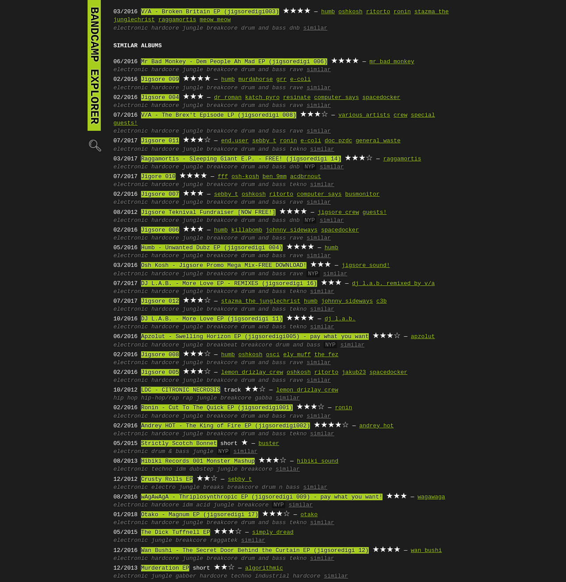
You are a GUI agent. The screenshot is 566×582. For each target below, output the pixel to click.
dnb (294, 28)
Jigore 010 (158, 177)
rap (188, 398)
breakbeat (222, 345)
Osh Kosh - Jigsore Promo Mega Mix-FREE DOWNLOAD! (223, 266)
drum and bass (263, 28)
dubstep (201, 469)
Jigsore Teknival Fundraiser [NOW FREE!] (208, 213)
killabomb (246, 230)
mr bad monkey (391, 62)
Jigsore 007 (160, 194)
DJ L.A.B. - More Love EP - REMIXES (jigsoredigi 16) (229, 284)
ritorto (378, 12)
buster (269, 444)
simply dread (273, 532)
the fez (326, 355)
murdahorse (255, 80)
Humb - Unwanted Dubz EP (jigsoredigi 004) (212, 248)
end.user (235, 141)
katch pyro (262, 98)
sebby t (264, 141)
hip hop (126, 398)
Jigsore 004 (160, 98)
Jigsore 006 (160, 230)
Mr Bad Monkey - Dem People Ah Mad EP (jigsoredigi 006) (234, 62)
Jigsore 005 (160, 373)
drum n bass (281, 487)
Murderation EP (165, 568)
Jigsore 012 (160, 301)
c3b (381, 301)
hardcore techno (226, 576)
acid (203, 505)
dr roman (227, 98)
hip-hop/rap (160, 398)
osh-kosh (245, 177)
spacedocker (381, 98)
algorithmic (264, 568)
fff (223, 177)
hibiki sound (318, 461)
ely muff (296, 355)
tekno (297, 149)
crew (400, 115)
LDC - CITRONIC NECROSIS (180, 390)
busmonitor (362, 194)
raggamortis (177, 20)
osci (272, 355)
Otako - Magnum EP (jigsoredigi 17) (199, 515)
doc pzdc (338, 141)
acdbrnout (305, 177)
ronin (402, 12)
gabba (263, 398)
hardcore (165, 28)
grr (281, 80)
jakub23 (354, 373)
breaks (213, 487)
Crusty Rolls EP (167, 479)
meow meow (215, 20)
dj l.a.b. (340, 319)
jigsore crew (338, 213)
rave (296, 70)
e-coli (300, 80)
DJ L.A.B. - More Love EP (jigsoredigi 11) (212, 319)
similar (315, 28)
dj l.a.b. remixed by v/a (393, 284)
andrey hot (376, 426)
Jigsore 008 (160, 355)
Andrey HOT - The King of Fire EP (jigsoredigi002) (225, 426)
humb (328, 12)
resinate (296, 98)
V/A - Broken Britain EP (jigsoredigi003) (210, 12)
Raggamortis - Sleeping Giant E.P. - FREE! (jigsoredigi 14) (241, 159)
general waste (378, 141)
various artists (364, 115)
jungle (193, 28)
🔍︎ (94, 145)
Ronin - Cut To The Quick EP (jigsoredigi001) (217, 408)
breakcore (222, 28)
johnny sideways (291, 230)
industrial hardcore (287, 576)
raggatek (223, 540)
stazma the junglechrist (260, 301)
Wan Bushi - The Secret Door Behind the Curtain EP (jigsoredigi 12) (255, 551)
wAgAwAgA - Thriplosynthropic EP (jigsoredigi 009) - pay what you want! (261, 497)
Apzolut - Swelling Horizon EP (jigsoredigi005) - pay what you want (255, 337)
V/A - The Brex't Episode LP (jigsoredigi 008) (218, 115)
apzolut (423, 337)
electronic (131, 28)
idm (181, 469)
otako (308, 515)
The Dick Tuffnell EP (175, 532)
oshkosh (350, 12)
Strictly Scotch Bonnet (179, 444)
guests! (375, 213)
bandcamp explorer (94, 65)
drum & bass (170, 452)
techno (161, 469)
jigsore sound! (366, 266)
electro (163, 487)
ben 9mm (275, 177)
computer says (336, 98)
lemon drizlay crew (252, 373)
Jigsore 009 (160, 80)
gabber (186, 576)
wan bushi (426, 551)
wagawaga (431, 497)
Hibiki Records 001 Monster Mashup (198, 461)
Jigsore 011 (160, 141)
